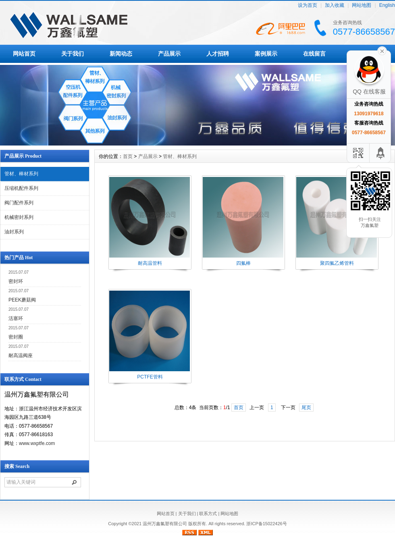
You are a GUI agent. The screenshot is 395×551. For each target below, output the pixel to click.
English (387, 5)
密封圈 (15, 337)
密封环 (15, 281)
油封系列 (14, 232)
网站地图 (361, 5)
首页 (128, 156)
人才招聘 (217, 53)
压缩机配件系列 (21, 188)
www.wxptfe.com (37, 443)
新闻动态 (121, 53)
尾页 (306, 407)
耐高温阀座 (20, 355)
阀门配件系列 (18, 203)
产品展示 (169, 53)
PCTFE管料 (149, 377)
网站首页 (24, 53)
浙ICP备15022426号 (266, 523)
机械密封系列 (18, 217)
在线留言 (314, 53)
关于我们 (72, 53)
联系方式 (208, 513)
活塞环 (15, 318)
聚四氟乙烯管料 (337, 263)
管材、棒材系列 (21, 174)
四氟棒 (243, 263)
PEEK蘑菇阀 (22, 300)
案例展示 (266, 53)
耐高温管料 (150, 263)
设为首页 (307, 5)
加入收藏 (334, 5)
